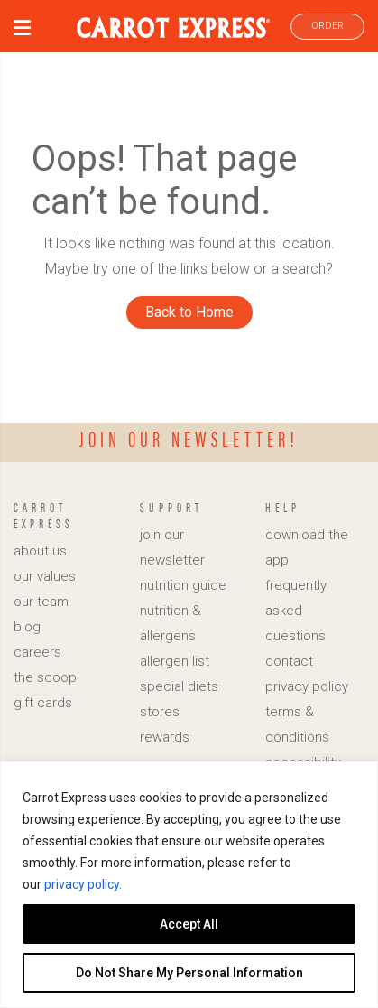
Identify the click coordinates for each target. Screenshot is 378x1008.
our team (41, 601)
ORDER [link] (327, 26)
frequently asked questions (296, 610)
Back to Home (189, 312)
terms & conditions (297, 724)
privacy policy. (83, 884)
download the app (306, 547)
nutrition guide (183, 585)
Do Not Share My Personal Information (189, 973)
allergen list (174, 661)
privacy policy (306, 686)
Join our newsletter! (189, 438)
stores (160, 712)
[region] (189, 884)
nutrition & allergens (170, 623)
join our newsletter (172, 547)
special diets (179, 686)
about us (40, 551)
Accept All (189, 924)
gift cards (43, 703)
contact (289, 661)
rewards (164, 737)
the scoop (45, 677)
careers (37, 652)
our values (45, 576)
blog (27, 627)
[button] (22, 30)
